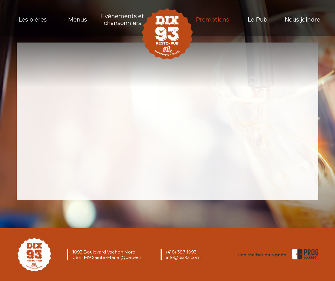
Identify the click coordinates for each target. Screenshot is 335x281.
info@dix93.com (183, 257)
